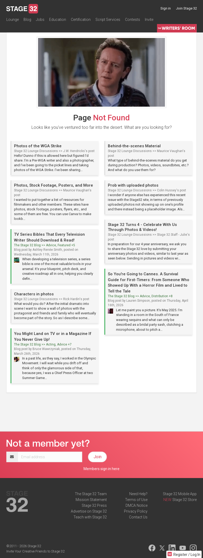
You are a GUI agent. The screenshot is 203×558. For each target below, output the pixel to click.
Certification (81, 19)
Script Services (107, 19)
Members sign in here (101, 469)
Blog (27, 19)
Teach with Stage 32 (90, 517)
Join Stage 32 (186, 8)
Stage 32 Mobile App (180, 494)
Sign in (165, 8)
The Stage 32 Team (91, 494)
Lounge (12, 19)
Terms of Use (136, 500)
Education (57, 19)
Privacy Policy (135, 511)
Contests (132, 19)
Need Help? (138, 494)
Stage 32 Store (184, 500)
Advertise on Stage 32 (89, 511)
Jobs (40, 19)
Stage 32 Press (94, 505)
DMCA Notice (136, 505)
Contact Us (138, 517)
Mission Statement (91, 500)
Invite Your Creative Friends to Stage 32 (35, 551)
